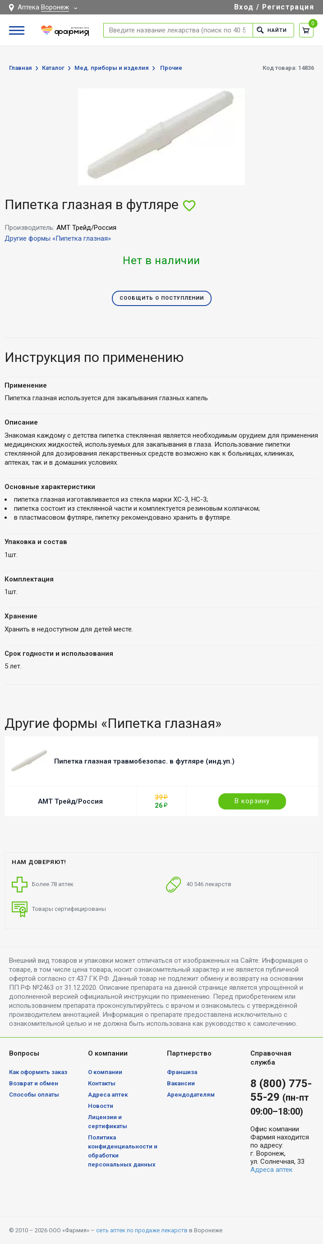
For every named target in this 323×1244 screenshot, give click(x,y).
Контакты (101, 1083)
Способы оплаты (34, 1094)
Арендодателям (191, 1094)
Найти (272, 30)
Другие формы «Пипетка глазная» (58, 238)
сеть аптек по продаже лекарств (142, 1230)
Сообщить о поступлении (162, 298)
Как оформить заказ (38, 1072)
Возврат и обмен (33, 1083)
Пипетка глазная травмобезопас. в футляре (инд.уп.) (144, 761)
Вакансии (181, 1083)
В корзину (252, 801)
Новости (100, 1105)
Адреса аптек (108, 1094)
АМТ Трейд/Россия (70, 801)
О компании (105, 1072)
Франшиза (182, 1072)
